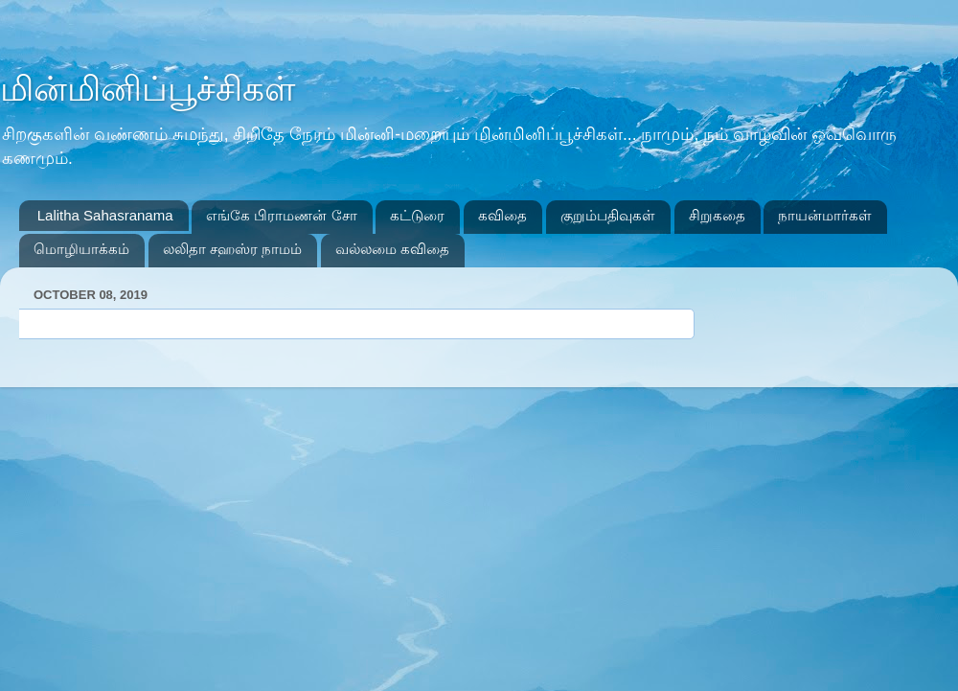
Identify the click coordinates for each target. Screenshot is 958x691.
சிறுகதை (717, 215)
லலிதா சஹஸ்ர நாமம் (232, 249)
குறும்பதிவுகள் (607, 215)
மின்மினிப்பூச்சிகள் (147, 88)
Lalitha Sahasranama (105, 215)
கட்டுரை (417, 215)
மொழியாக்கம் (81, 249)
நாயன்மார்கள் (825, 215)
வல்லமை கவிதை (392, 249)
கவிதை (502, 215)
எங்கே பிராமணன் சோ (281, 215)
